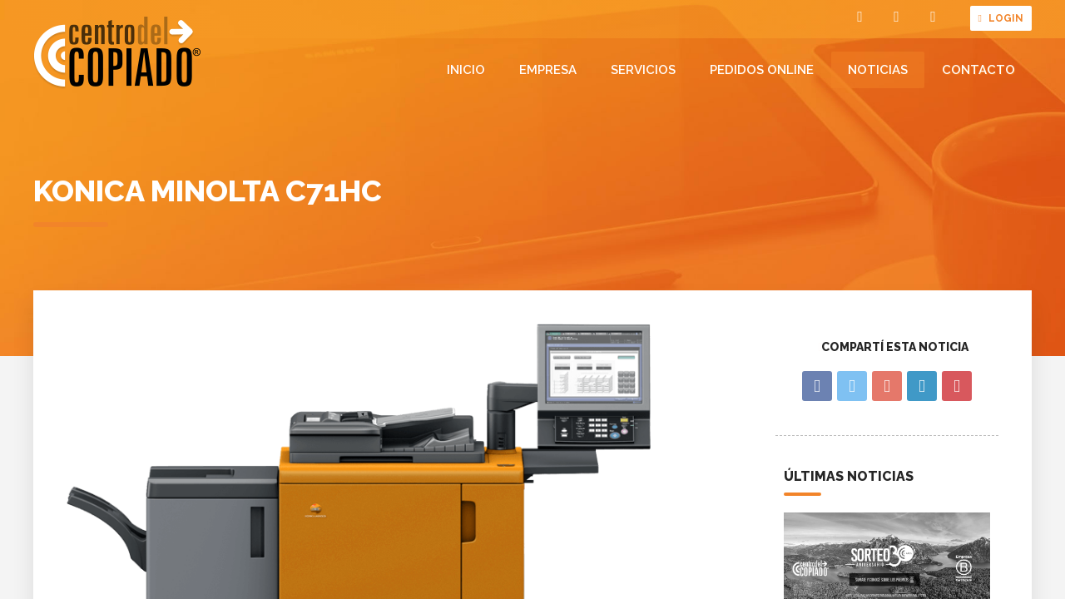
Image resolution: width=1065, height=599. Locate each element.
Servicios (643, 69)
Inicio (466, 69)
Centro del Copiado (117, 53)
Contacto (978, 69)
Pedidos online (762, 69)
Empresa (548, 69)
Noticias (878, 69)
